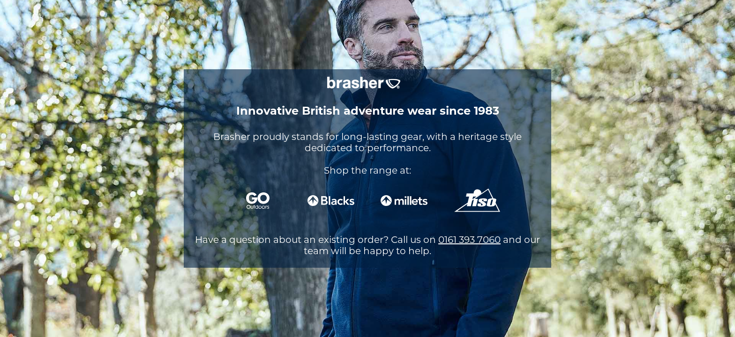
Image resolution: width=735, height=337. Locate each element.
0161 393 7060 (469, 239)
